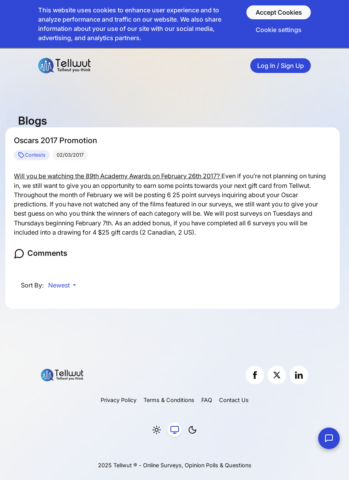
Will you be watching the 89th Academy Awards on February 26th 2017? (117, 176)
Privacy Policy (119, 400)
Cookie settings (279, 30)
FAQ (206, 400)
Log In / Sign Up (280, 65)
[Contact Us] (329, 438)
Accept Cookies (279, 12)
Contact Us (234, 400)
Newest (59, 285)
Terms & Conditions (168, 400)
